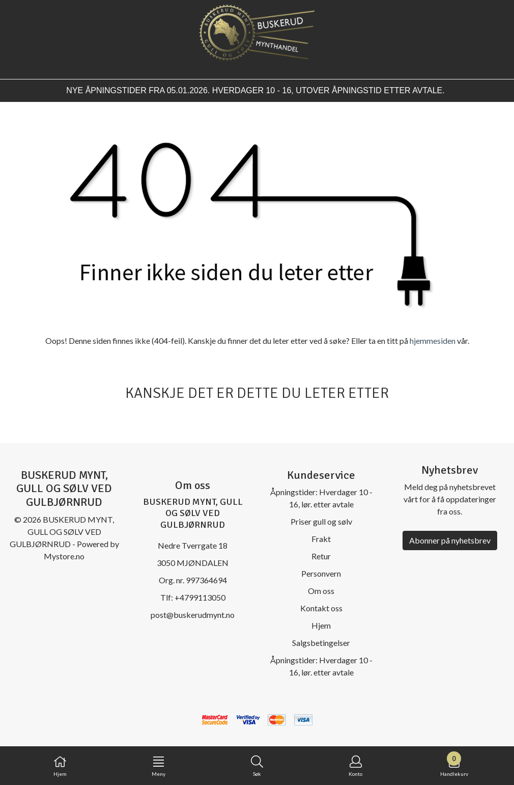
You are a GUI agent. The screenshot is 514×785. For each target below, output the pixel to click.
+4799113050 (200, 597)
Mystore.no (64, 556)
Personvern (321, 573)
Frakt (321, 539)
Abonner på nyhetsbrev (450, 540)
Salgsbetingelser (321, 642)
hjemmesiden (432, 340)
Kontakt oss (321, 608)
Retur (321, 556)
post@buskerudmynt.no (193, 614)
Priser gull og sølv (321, 521)
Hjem (321, 625)
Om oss (321, 590)
